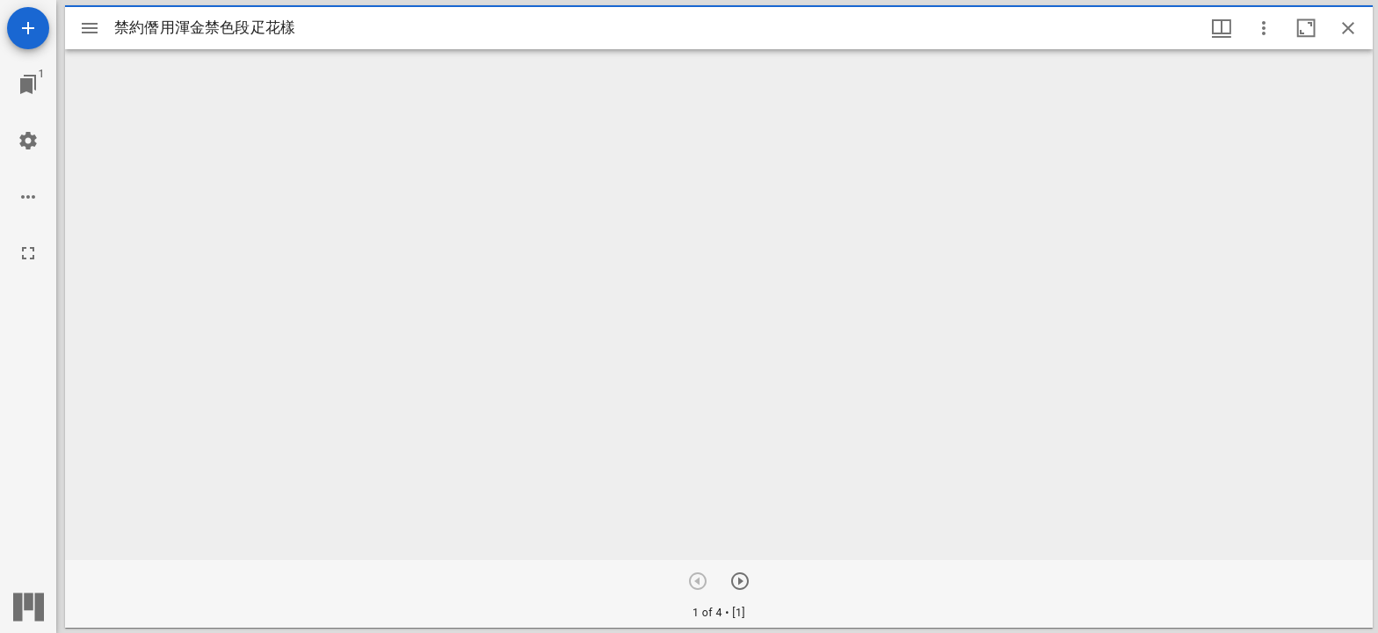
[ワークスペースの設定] (28, 141)
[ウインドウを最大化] (1306, 28)
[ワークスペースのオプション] (28, 197)
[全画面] (28, 253)
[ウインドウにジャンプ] (28, 84)
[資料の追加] (28, 28)
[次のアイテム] (740, 581)
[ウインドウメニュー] (1221, 28)
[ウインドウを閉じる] (1348, 28)
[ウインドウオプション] (1264, 28)
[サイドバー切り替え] (90, 28)
